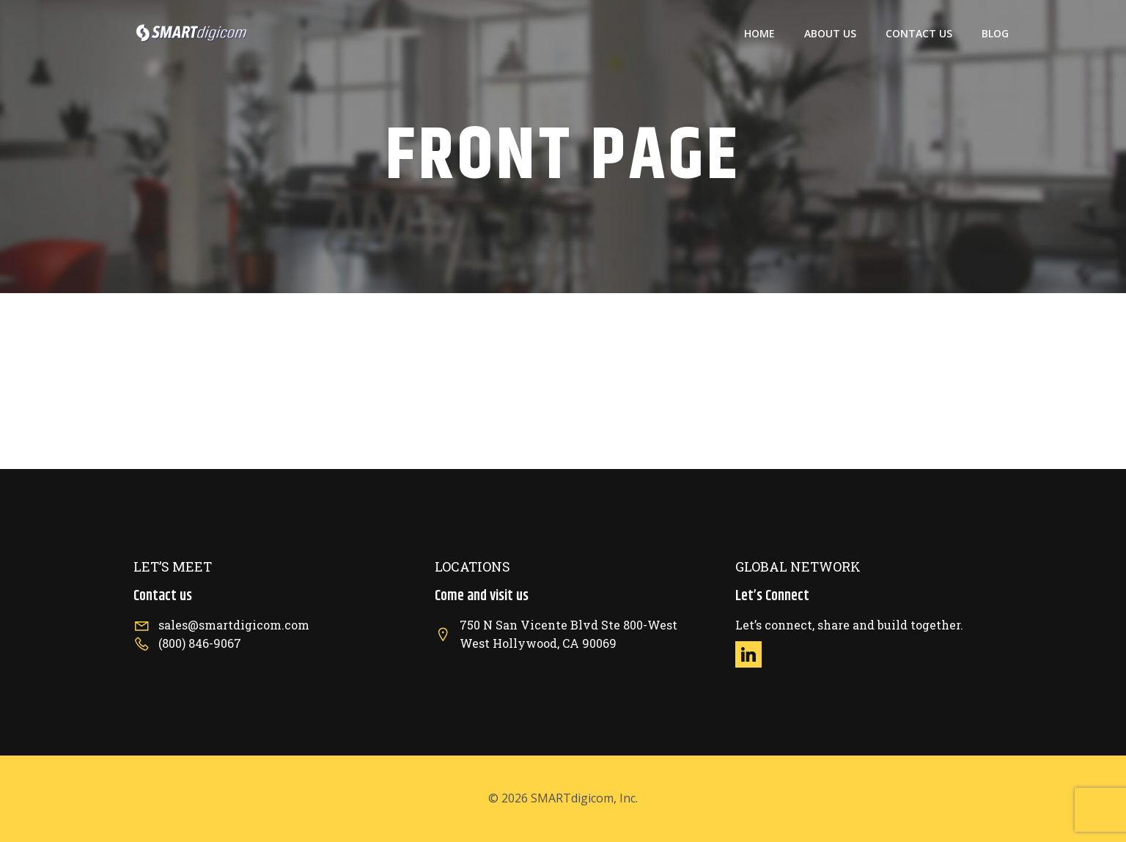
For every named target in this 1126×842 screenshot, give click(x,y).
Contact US (919, 33)
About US (830, 33)
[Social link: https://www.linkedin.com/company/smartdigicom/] (754, 654)
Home (759, 33)
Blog (995, 33)
